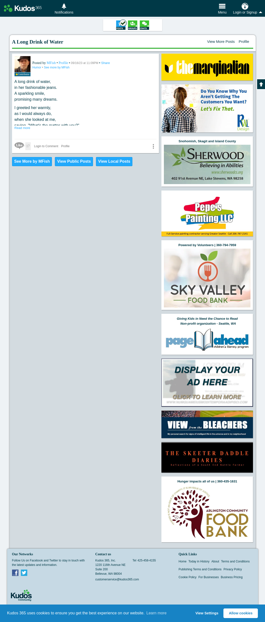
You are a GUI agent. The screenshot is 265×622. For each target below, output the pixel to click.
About (215, 561)
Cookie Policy (188, 577)
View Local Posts (114, 161)
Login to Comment (46, 146)
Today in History (198, 561)
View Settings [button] (206, 613)
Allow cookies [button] (240, 613)
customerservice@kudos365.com (117, 579)
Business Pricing (232, 577)
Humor (37, 67)
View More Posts (221, 41)
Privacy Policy (232, 569)
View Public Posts (74, 161)
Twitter (24, 572)
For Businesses (209, 577)
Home (183, 561)
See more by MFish (56, 67)
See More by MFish (32, 161)
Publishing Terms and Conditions (200, 569)
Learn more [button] (156, 613)
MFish (52, 63)
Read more (22, 128)
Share (105, 63)
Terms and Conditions (235, 561)
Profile (244, 41)
